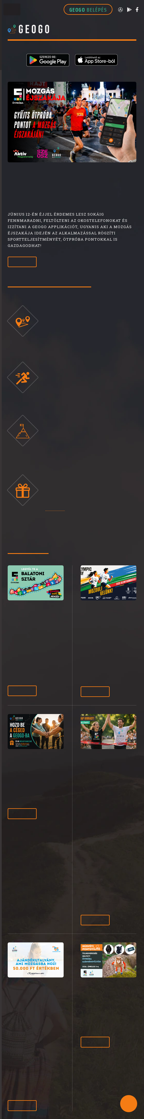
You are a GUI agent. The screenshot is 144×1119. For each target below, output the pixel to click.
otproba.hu (55, 508)
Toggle (12, 10)
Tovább (22, 262)
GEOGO (88, 9)
